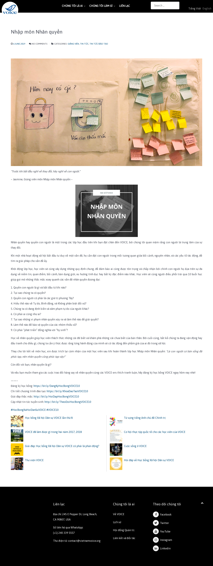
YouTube (161, 531)
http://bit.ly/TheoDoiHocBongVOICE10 (67, 401)
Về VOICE (118, 514)
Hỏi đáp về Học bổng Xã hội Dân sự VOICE (149, 460)
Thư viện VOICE (34, 460)
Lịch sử (117, 522)
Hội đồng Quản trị (123, 530)
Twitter (161, 522)
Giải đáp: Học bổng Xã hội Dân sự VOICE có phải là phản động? (62, 446)
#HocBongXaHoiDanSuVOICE (28, 409)
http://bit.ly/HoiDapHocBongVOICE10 (56, 396)
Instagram (162, 539)
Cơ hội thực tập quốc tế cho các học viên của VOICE (154, 431)
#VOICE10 (52, 409)
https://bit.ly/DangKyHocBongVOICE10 (56, 385)
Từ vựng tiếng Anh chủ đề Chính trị (145, 417)
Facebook (162, 514)
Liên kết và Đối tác (124, 538)
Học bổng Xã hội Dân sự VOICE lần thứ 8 (49, 417)
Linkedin (162, 548)
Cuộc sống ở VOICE (135, 446)
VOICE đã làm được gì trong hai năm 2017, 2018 (53, 431)
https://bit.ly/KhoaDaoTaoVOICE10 (67, 391)
